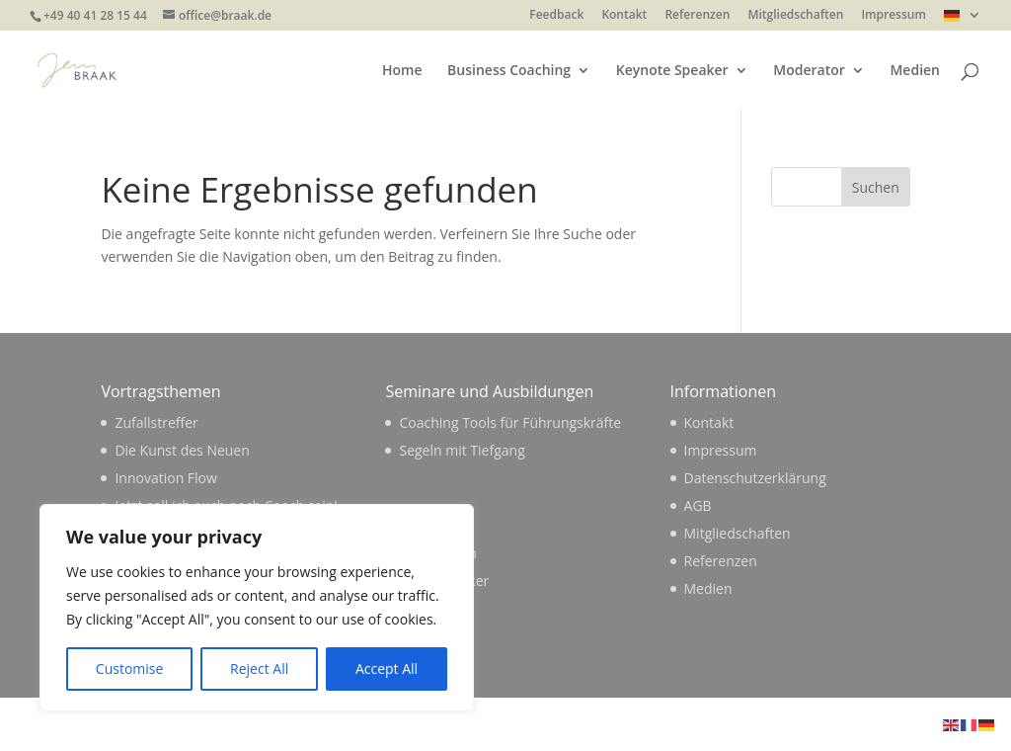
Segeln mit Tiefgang (461, 450)
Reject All (259, 668)
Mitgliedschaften (795, 16)
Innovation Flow (165, 477)
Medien (915, 71)
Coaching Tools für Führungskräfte (510, 422)
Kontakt (624, 16)
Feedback (556, 16)
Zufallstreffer (156, 422)
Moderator (809, 71)
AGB (698, 505)
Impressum (893, 16)
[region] (256, 607)
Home (402, 71)
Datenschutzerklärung (755, 477)
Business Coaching (509, 71)
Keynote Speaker (672, 71)
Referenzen (697, 16)
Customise (130, 668)
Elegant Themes (238, 723)
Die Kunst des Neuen (182, 450)
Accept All (386, 668)
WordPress (424, 723)
